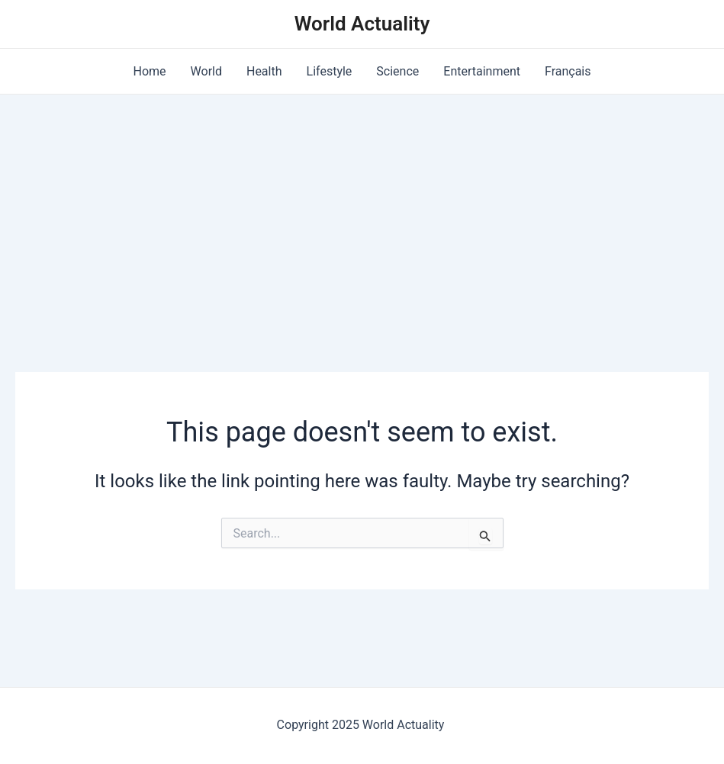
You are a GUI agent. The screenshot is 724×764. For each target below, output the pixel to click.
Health (264, 71)
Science (397, 71)
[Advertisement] (362, 209)
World (206, 71)
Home (149, 71)
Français (568, 71)
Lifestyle (329, 71)
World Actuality (362, 23)
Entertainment (481, 71)
